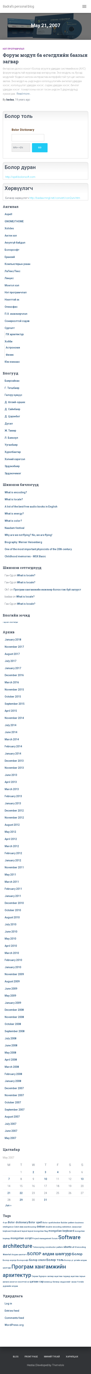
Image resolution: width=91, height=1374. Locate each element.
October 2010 (13, 910)
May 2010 (10, 938)
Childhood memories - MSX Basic (25, 556)
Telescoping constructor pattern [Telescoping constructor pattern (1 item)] (48, 1247)
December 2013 (14, 760)
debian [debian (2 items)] (41, 1226)
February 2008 (13, 1074)
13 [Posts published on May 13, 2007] (82, 1179)
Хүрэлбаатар (13, 451)
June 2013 (11, 775)
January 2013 (13, 803)
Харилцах (72, 1356)
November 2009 (14, 974)
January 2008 (13, 1081)
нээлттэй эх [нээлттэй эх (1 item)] (23, 1282)
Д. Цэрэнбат (12, 416)
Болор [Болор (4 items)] (77, 1254)
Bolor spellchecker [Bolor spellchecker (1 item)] (51, 1222)
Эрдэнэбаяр (12, 466)
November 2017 (14, 646)
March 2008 (12, 1066)
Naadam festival (14, 528)
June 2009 (11, 988)
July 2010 (10, 924)
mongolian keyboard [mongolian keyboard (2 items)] (61, 1230)
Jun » (8, 1205)
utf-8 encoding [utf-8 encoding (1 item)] (79, 1247)
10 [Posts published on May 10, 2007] (45, 1179)
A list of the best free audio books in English (31, 506)
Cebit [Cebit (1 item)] (16, 1227)
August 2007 (12, 1116)
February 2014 (13, 746)
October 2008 (13, 1024)
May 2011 (10, 874)
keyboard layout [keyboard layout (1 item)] (19, 1231)
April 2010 (11, 945)
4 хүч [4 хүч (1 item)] (5, 1222)
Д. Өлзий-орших (15, 402)
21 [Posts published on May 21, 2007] (8, 1193)
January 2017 (13, 668)
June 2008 (11, 1045)
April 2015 (11, 710)
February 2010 (13, 960)
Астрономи (13, 347)
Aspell (8, 214)
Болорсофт (12, 249)
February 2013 (13, 796)
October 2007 (13, 1102)
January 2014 (13, 753)
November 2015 (14, 689)
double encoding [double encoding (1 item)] (54, 1227)
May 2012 (10, 831)
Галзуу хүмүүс (13, 394)
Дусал (9, 423)
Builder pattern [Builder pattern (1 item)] (68, 1222)
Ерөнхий (10, 257)
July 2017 (10, 661)
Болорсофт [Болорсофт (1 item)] (23, 1260)
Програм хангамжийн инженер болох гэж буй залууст (47, 589)
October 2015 (13, 696)
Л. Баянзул (11, 437)
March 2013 (12, 789)
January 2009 (13, 1002)
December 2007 (14, 1088)
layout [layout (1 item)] (30, 1231)
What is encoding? (16, 492)
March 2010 (12, 953)
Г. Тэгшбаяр (12, 387)
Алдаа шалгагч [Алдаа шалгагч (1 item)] (19, 1254)
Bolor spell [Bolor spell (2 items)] (35, 1222)
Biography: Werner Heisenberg (23, 542)
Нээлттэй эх (12, 299)
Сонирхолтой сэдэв (17, 321)
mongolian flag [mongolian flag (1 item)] (41, 1231)
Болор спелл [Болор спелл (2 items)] (37, 1260)
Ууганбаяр (11, 444)
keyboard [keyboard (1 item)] (7, 1231)
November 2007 (14, 1095)
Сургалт (10, 328)
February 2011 (13, 888)
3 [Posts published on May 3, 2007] (45, 1172)
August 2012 (12, 824)
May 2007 (10, 1138)
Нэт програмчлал (13, 49)
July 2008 (10, 1038)
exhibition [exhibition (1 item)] (66, 1227)
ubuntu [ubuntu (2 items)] (67, 1246)
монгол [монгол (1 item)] (13, 1282)
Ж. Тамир (10, 430)
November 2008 (14, 1017)
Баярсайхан (12, 380)
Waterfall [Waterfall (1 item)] (7, 1254)
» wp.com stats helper (10, 622)
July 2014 (10, 725)
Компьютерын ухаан (17, 264)
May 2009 (10, 995)
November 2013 (14, 767)
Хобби (8, 341)
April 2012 (11, 839)
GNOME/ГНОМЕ (14, 221)
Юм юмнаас (12, 361)
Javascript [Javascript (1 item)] (76, 1227)
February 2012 (13, 853)
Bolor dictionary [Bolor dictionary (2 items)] (18, 1222)
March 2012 (12, 846)
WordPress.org (14, 1324)
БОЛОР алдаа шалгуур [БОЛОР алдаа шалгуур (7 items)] (49, 1253)
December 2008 (14, 1009)
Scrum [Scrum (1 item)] (55, 1238)
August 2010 (12, 917)
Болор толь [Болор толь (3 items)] (55, 1260)
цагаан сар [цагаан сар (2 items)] (37, 1281)
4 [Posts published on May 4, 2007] (57, 1172)
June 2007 (11, 1130)
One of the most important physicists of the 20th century (38, 549)
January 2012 (13, 860)
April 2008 (11, 1059)
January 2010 (13, 967)
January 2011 (13, 896)
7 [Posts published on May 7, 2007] (9, 1179)
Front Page (31, 1356)
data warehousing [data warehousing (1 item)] (27, 1227)
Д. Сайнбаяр (12, 409)
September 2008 (14, 1031)
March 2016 (12, 682)
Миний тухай (52, 1356)
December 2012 (14, 810)
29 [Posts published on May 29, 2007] (21, 1199)
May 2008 (10, 1052)
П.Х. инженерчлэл (16, 313)
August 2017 (12, 654)
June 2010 (11, 931)
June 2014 (11, 732)
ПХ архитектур (15, 334)
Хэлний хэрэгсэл (15, 459)
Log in (8, 1303)
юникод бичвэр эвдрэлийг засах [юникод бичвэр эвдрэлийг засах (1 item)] (60, 1282)
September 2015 (14, 703)
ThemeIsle (58, 1365)
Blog (15, 1356)
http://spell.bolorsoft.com (20, 176)
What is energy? (14, 513)
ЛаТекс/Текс (12, 271)
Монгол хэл (12, 285)
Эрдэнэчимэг (13, 473)
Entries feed (12, 1310)
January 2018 (13, 639)
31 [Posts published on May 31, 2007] (45, 1199)
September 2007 (14, 1109)
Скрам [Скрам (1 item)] (35, 1276)
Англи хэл (11, 235)
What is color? (13, 520)
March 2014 (12, 739)
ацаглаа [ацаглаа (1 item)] (58, 1276)
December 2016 (14, 675)
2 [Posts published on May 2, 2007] (33, 1172)
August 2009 (12, 981)
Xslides (9, 228)
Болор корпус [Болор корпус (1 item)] (10, 1260)
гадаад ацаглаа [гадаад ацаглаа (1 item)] (71, 1276)
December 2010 (14, 903)
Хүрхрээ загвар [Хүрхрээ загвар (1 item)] (46, 1276)
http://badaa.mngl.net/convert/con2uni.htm (54, 197)
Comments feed (14, 1317)
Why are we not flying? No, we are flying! (28, 535)
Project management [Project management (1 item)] (41, 1238)
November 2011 (14, 867)
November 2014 (14, 718)
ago (22, 99)
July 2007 (10, 1123)
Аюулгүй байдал (15, 242)
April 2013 (11, 782)
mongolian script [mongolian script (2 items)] (21, 1238)
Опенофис (11, 306)
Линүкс (9, 278)
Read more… (24, 93)
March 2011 (12, 881)
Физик (10, 354)
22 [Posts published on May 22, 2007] (21, 1193)
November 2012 (14, 817)
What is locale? (14, 499)
